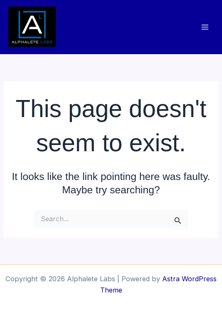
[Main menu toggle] (205, 27)
